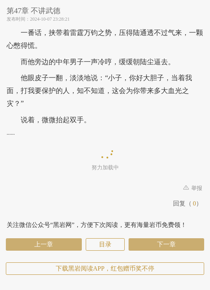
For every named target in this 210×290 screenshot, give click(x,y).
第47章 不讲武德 (33, 11)
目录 (105, 244)
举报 (193, 188)
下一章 (166, 244)
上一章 (43, 244)
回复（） (187, 203)
